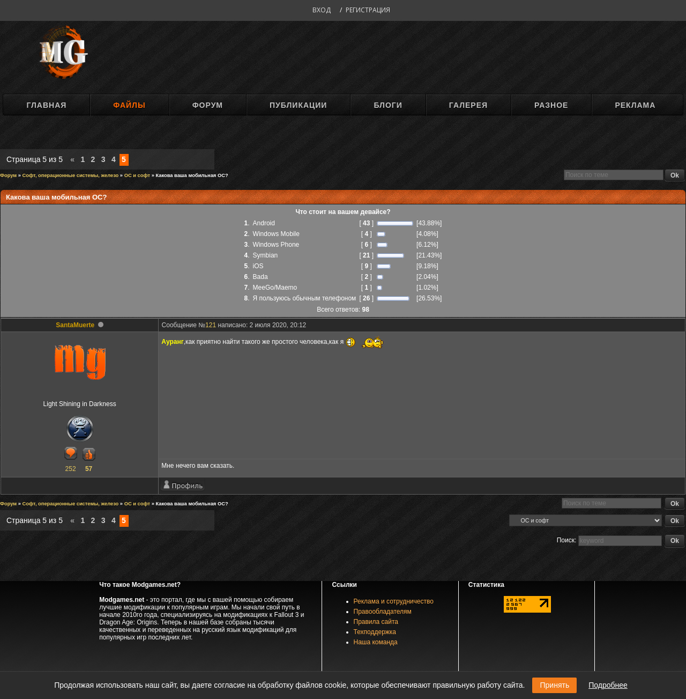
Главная (46, 105)
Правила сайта (376, 622)
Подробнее (608, 685)
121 (210, 325)
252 (70, 469)
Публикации (298, 105)
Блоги (388, 105)
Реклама (635, 105)
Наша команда (376, 642)
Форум (207, 105)
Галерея (468, 105)
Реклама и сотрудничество (394, 601)
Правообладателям (383, 611)
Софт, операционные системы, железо (71, 175)
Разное (551, 105)
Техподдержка (375, 632)
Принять (554, 685)
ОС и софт (137, 175)
